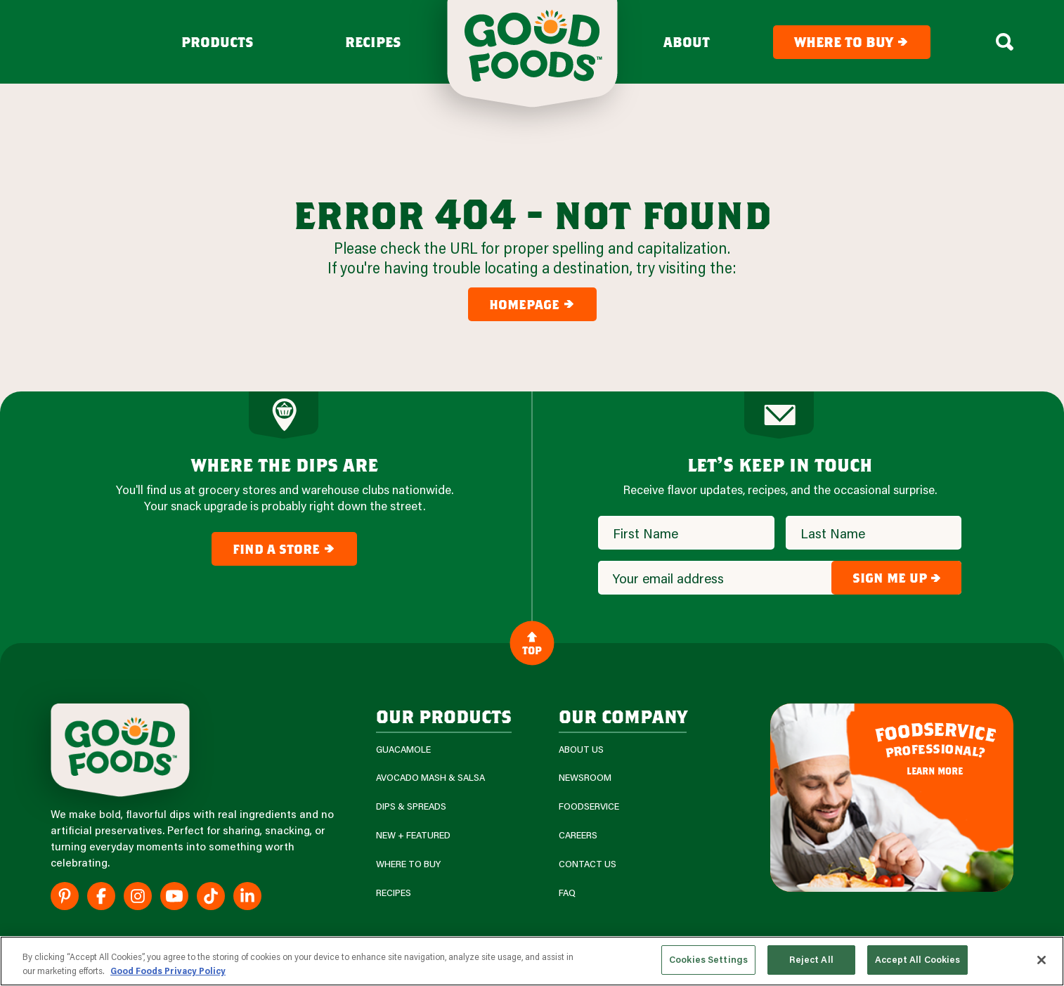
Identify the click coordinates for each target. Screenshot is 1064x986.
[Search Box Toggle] (1004, 42)
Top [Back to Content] (532, 642)
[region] (532, 961)
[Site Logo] (120, 750)
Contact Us (587, 864)
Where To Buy (408, 864)
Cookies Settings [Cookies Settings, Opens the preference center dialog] (708, 959)
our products (444, 715)
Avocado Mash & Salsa (430, 778)
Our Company (623, 715)
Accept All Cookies (917, 959)
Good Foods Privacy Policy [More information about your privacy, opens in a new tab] (168, 970)
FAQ (567, 893)
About (686, 42)
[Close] (1041, 960)
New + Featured (413, 835)
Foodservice (589, 806)
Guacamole (403, 749)
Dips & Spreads (411, 806)
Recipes (373, 42)
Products (217, 42)
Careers (578, 835)
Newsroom (585, 778)
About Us (581, 749)
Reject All (811, 959)
